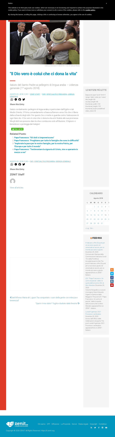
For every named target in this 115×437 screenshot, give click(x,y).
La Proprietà (65, 424)
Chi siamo (41, 424)
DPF (48, 424)
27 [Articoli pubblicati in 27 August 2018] (87, 223)
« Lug (87, 228)
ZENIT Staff (35, 94)
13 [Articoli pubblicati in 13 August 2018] (87, 215)
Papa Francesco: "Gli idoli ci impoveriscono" (34, 137)
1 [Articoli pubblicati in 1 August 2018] (94, 207)
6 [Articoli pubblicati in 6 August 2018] (87, 211)
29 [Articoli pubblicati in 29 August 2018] (94, 223)
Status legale (83, 424)
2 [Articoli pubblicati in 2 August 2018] (98, 207)
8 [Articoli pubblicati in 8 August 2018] (94, 211)
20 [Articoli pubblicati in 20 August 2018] (87, 219)
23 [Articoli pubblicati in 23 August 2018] (98, 219)
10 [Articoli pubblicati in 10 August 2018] (102, 211)
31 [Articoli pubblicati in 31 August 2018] (102, 223)
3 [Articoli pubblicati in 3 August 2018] (101, 207)
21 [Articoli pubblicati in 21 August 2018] (91, 219)
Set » (91, 228)
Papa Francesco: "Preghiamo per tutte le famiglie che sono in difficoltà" (46, 140)
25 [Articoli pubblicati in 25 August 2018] (105, 219)
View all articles (16, 187)
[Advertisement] (44, 276)
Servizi (74, 424)
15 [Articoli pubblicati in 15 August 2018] (94, 215)
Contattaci (103, 424)
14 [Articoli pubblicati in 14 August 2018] (91, 215)
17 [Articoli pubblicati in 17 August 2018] (102, 215)
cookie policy (90, 10)
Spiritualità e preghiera (56, 94)
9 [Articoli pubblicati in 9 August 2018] (98, 211)
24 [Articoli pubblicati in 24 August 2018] (102, 219)
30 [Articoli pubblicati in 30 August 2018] (98, 223)
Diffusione (55, 424)
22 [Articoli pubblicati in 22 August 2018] (94, 219)
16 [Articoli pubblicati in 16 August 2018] (98, 215)
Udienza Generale (63, 161)
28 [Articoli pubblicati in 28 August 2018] (91, 223)
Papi (44, 94)
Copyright (93, 424)
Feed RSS (97, 238)
